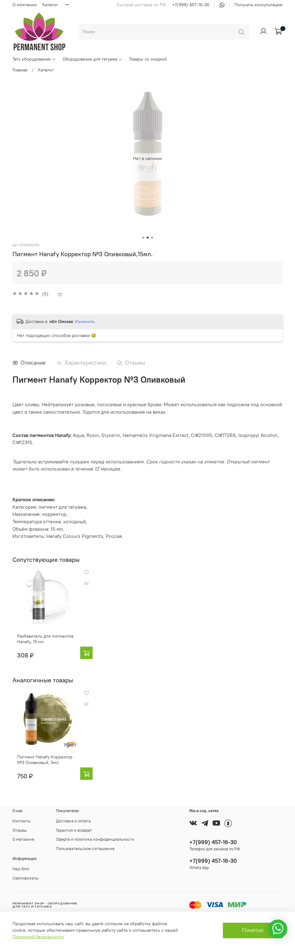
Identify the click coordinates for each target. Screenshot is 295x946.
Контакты (21, 821)
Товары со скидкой (148, 59)
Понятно (253, 930)
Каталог (50, 4)
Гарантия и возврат (74, 830)
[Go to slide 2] (148, 238)
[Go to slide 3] (152, 238)
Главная (19, 70)
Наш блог (21, 868)
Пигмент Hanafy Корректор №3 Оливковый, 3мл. (44, 776)
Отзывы (19, 830)
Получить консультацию (258, 4)
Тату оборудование (34, 59)
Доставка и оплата (73, 821)
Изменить (85, 321)
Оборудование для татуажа (92, 59)
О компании (24, 4)
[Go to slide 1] (143, 238)
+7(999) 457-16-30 (191, 4)
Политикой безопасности (38, 936)
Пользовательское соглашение (85, 848)
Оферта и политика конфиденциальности (95, 839)
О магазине (23, 839)
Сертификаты (25, 878)
